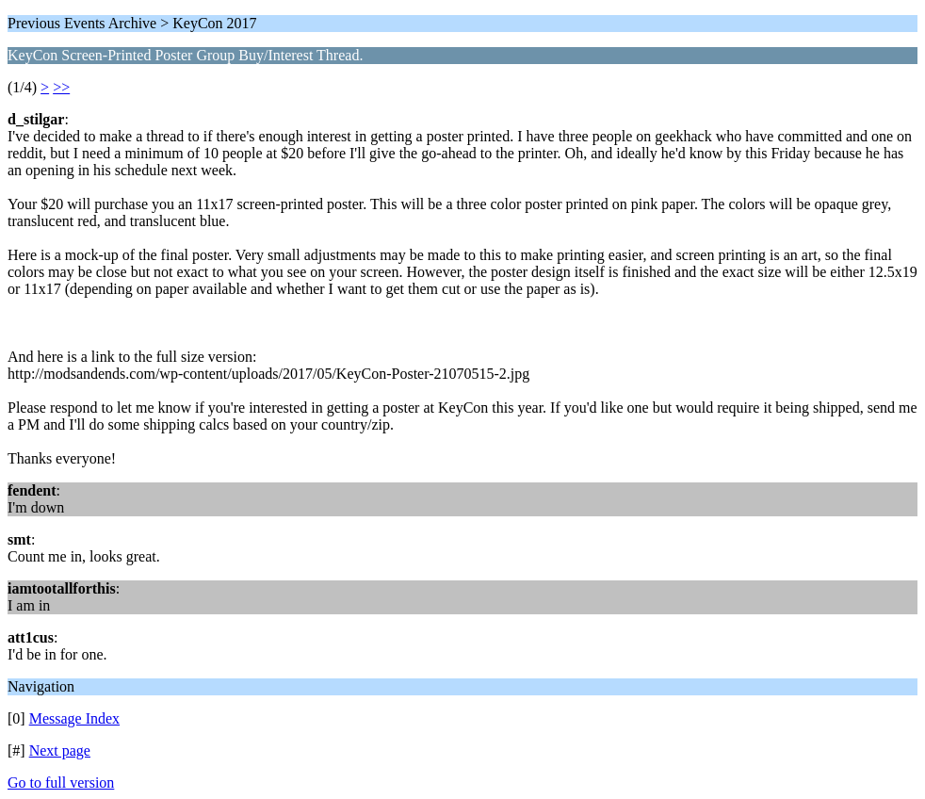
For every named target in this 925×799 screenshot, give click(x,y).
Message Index (74, 718)
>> (61, 87)
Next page (59, 750)
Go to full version (61, 783)
